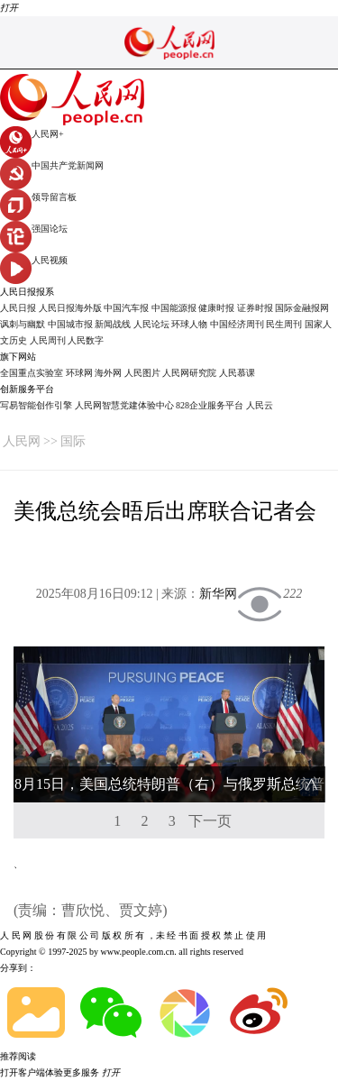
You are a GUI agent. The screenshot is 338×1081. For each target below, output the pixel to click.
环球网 (79, 373)
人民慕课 (237, 373)
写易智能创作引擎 (36, 405)
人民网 (22, 441)
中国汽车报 (126, 308)
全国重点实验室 (31, 373)
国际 (73, 441)
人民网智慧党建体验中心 (124, 405)
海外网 (108, 373)
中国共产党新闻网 (52, 165)
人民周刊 (48, 340)
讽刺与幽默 (22, 324)
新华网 (218, 593)
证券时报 (255, 308)
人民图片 (142, 373)
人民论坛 (151, 324)
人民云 (259, 405)
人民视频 (34, 260)
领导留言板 (38, 197)
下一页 (210, 821)
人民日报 (18, 308)
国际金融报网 (302, 308)
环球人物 (189, 324)
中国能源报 (173, 308)
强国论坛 (34, 229)
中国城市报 (70, 324)
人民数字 (86, 340)
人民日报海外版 (70, 308)
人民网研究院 (189, 373)
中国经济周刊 (237, 324)
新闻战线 (113, 324)
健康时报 (216, 308)
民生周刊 (284, 324)
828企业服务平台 (209, 405)
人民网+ (32, 134)
